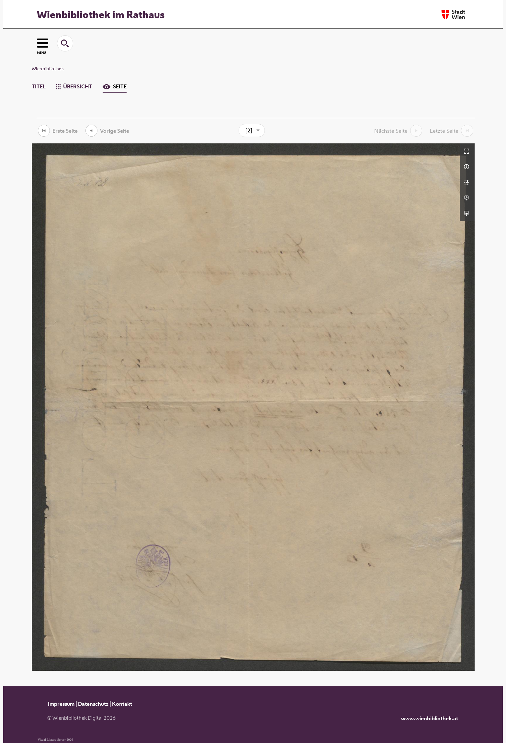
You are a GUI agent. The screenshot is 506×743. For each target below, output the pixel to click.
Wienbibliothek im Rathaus (100, 14)
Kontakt (122, 703)
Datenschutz (93, 703)
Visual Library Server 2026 (55, 739)
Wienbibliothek (48, 69)
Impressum (61, 703)
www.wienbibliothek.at (429, 718)
